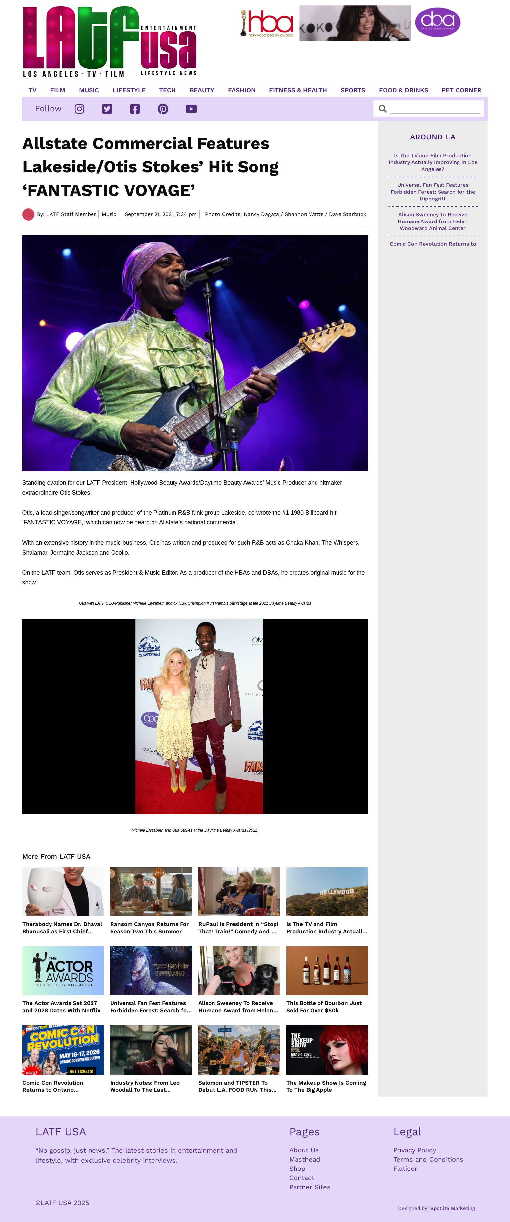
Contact (301, 1178)
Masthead (304, 1159)
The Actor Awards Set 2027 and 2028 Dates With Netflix (61, 1007)
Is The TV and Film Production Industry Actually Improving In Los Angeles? (325, 928)
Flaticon (405, 1168)
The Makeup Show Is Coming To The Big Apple (326, 1086)
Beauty (202, 90)
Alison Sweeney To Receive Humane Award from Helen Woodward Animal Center (235, 1007)
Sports (353, 90)
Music (89, 90)
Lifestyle (129, 90)
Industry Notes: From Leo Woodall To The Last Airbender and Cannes (145, 1086)
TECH (167, 90)
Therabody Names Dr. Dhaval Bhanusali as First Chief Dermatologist (62, 928)
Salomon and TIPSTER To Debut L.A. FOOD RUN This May (235, 1086)
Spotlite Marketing (452, 1208)
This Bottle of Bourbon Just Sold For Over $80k (324, 1007)
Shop (297, 1168)
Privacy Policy (414, 1150)
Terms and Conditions (428, 1159)
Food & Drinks (403, 90)
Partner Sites (310, 1187)
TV (33, 90)
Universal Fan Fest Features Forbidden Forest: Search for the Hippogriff (149, 1007)
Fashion (241, 90)
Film (57, 90)
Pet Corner (461, 90)
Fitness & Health (298, 90)
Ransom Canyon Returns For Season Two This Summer (149, 928)
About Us (304, 1150)
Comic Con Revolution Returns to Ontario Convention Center (52, 1086)
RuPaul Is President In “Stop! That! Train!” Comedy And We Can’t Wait (239, 928)
